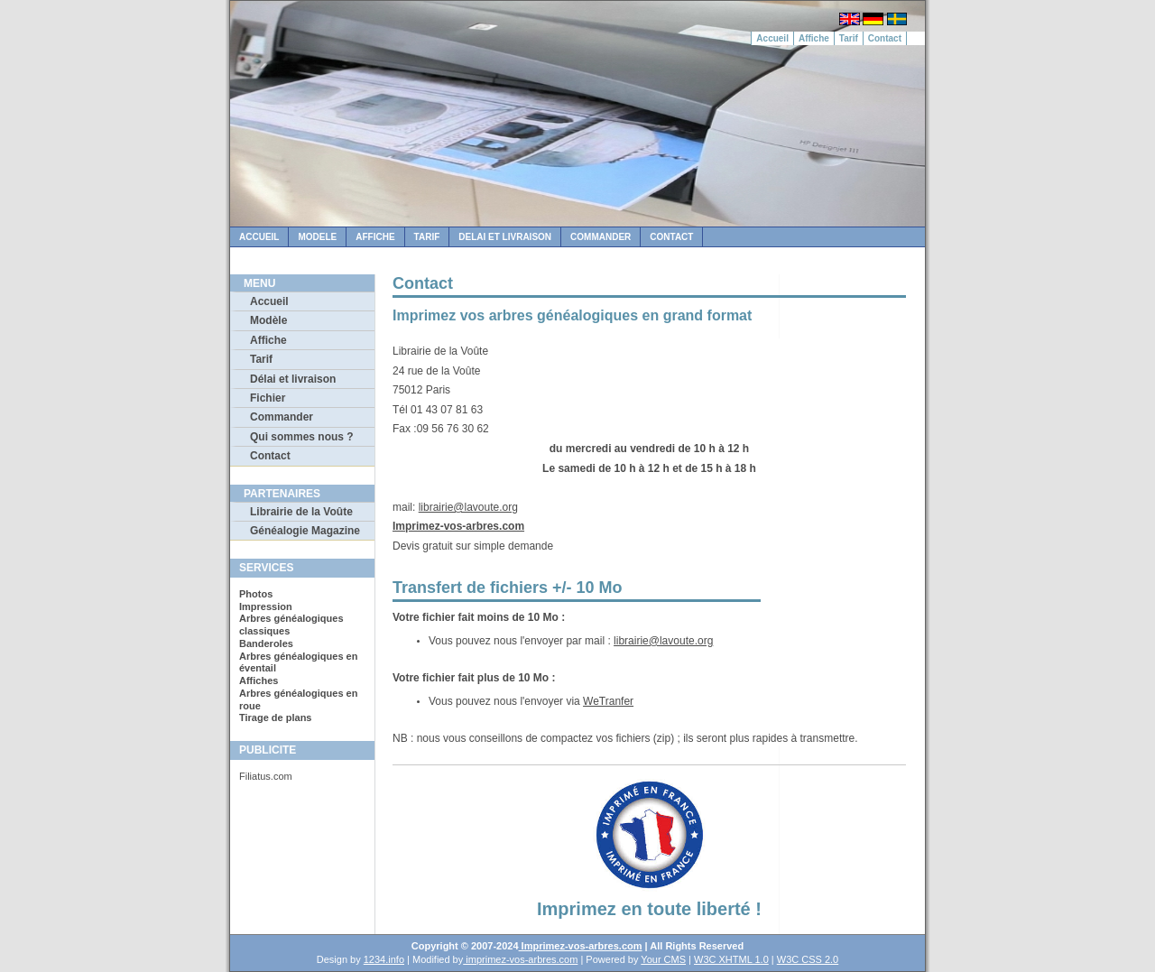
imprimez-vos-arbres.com (520, 959)
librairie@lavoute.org (468, 507)
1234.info (384, 959)
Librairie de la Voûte (301, 511)
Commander (600, 237)
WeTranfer (608, 701)
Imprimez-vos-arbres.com (458, 526)
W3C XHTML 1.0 (731, 959)
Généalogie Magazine (305, 530)
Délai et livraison (293, 379)
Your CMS (663, 959)
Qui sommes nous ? (302, 436)
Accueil (772, 38)
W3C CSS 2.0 (807, 959)
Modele (317, 237)
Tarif (848, 38)
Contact (884, 38)
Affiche (814, 38)
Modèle (268, 320)
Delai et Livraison (504, 237)
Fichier (267, 398)
